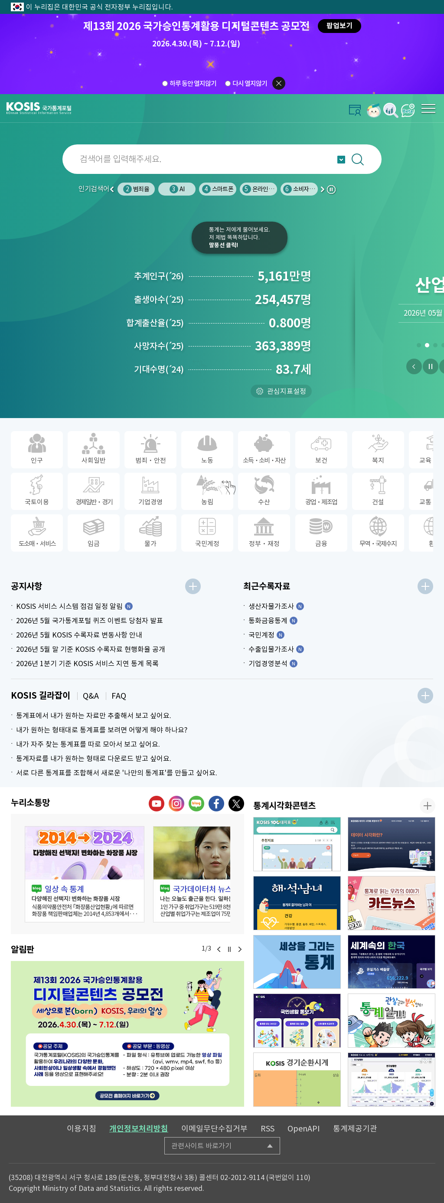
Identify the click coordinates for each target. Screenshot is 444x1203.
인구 (136, 189)
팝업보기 (339, 25)
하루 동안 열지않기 (193, 83)
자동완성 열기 (341, 159)
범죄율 (177, 189)
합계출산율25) (155, 323)
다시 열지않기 (249, 83)
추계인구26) (159, 276)
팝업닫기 (278, 83)
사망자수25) (159, 346)
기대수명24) (159, 369)
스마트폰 (258, 189)
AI (217, 189)
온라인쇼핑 (301, 189)
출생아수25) (159, 299)
